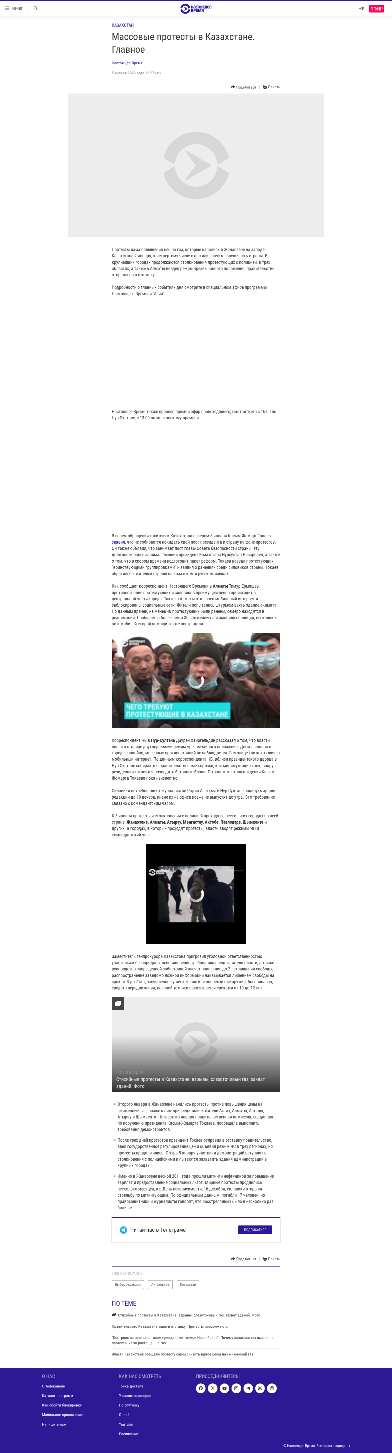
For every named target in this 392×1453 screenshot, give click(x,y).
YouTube (126, 1424)
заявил (118, 542)
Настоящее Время (127, 63)
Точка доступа (131, 1386)
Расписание (129, 1433)
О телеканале (53, 1386)
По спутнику (129, 1405)
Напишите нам (54, 1424)
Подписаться (255, 1230)
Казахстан (123, 25)
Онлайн (125, 1414)
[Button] (243, 87)
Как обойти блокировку (62, 1405)
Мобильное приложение (62, 1414)
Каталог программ (57, 1395)
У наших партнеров (135, 1395)
